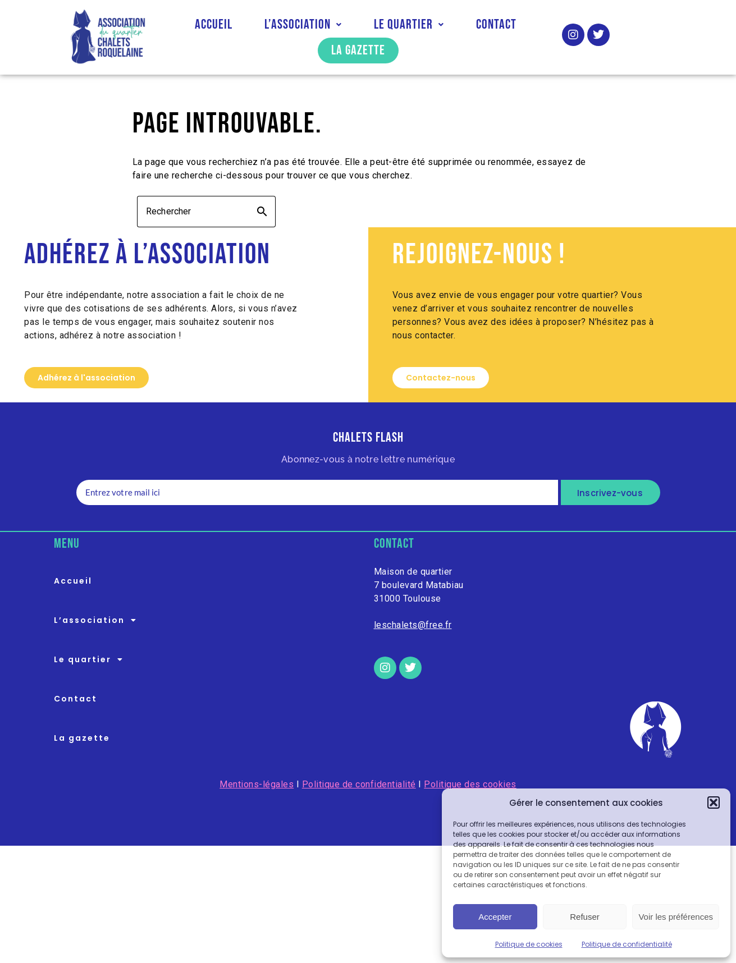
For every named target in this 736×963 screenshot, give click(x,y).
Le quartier (409, 24)
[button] (713, 802)
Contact (496, 24)
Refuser (585, 916)
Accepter (494, 916)
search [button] (262, 211)
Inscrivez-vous (610, 493)
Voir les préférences (675, 916)
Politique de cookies (529, 944)
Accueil (213, 24)
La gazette (358, 50)
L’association (303, 24)
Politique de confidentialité (627, 944)
